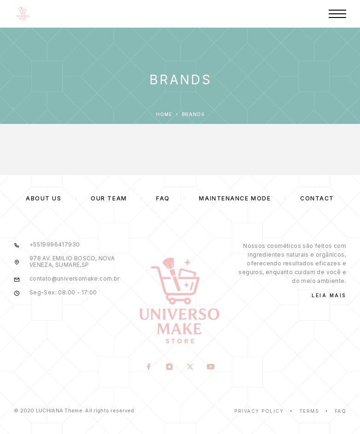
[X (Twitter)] (190, 368)
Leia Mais (329, 295)
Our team (109, 198)
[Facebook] (149, 368)
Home (164, 114)
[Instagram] (169, 368)
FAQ (163, 198)
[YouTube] (211, 368)
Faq (341, 411)
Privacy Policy (259, 411)
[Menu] (337, 14)
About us (43, 198)
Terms (309, 411)
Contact (317, 198)
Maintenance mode (235, 198)
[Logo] (23, 14)
